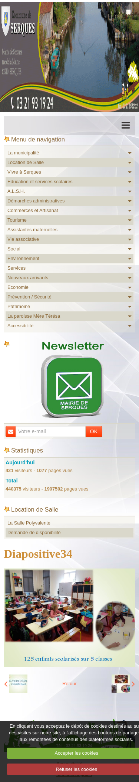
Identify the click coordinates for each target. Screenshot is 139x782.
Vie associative (23, 239)
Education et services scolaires (40, 181)
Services (16, 268)
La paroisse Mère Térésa (33, 316)
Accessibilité (20, 325)
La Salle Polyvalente (28, 523)
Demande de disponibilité (34, 532)
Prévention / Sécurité (29, 297)
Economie (18, 287)
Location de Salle (25, 162)
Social (13, 249)
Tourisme (17, 220)
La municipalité (23, 153)
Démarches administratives (35, 201)
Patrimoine (18, 306)
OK (93, 431)
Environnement (23, 258)
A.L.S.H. (16, 191)
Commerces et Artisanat (32, 210)
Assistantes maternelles (32, 229)
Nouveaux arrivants (27, 277)
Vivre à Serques (24, 172)
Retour (69, 683)
